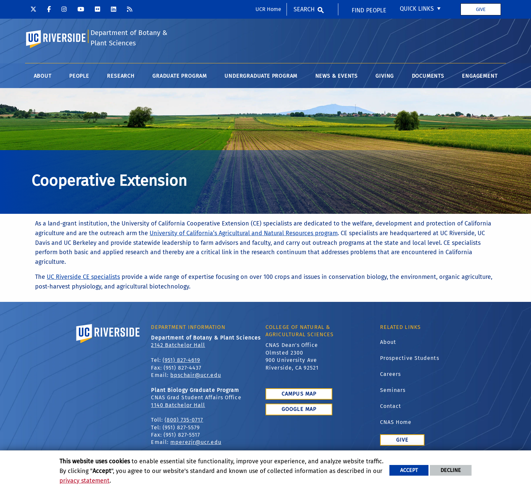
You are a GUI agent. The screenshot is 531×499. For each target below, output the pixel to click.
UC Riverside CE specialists (83, 277)
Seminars (393, 390)
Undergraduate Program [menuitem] (260, 76)
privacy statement (84, 480)
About (388, 342)
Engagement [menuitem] (479, 76)
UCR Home (268, 9)
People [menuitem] (79, 76)
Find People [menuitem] (369, 10)
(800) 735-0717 (184, 420)
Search (304, 9)
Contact (390, 406)
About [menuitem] (42, 76)
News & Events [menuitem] (336, 76)
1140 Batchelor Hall (178, 405)
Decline (450, 470)
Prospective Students (409, 358)
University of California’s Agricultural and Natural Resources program (244, 233)
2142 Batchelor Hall (178, 345)
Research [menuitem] (120, 76)
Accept (409, 470)
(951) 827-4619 (181, 360)
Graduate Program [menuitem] (179, 76)
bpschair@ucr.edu (195, 375)
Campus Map (299, 394)
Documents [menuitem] (428, 76)
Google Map (299, 409)
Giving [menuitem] (384, 76)
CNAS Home (396, 422)
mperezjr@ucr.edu (195, 442)
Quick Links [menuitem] (417, 8)
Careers (390, 374)
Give (481, 9)
